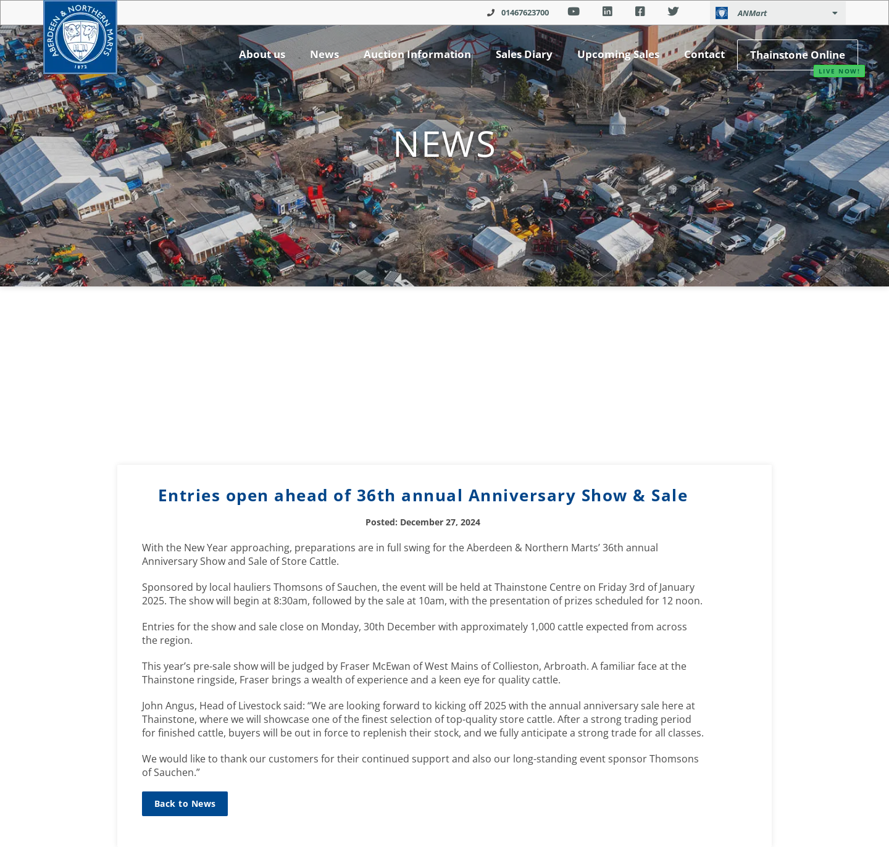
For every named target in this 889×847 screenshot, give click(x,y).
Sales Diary (524, 54)
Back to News (184, 803)
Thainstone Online (797, 55)
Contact (704, 54)
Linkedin (607, 11)
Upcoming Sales (618, 54)
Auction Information (417, 54)
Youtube (573, 11)
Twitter (673, 11)
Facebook (640, 11)
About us (262, 54)
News (324, 54)
